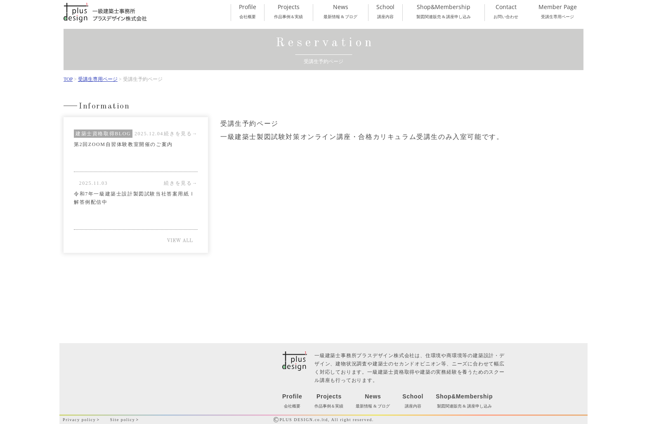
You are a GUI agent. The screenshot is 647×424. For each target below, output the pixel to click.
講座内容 (386, 11)
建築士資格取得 (95, 134)
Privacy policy (79, 419)
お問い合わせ (506, 11)
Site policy (122, 419)
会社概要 (247, 11)
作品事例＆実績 (288, 11)
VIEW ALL (180, 240)
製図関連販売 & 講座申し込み (443, 11)
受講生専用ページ (557, 11)
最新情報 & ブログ (340, 11)
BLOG (123, 134)
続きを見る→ (181, 134)
